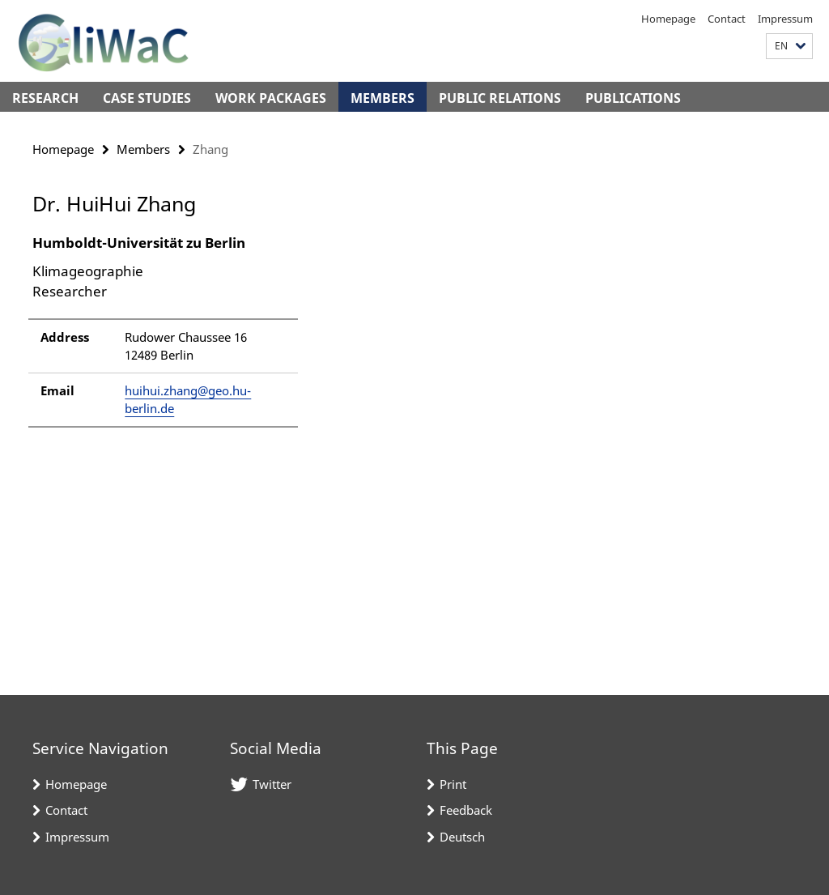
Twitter (272, 784)
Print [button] (453, 784)
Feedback (466, 810)
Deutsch (462, 837)
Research (45, 98)
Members (382, 98)
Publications (633, 98)
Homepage (668, 18)
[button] (789, 46)
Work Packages (270, 98)
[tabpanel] (250, 338)
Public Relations (500, 98)
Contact (727, 18)
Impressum (785, 18)
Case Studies (147, 98)
